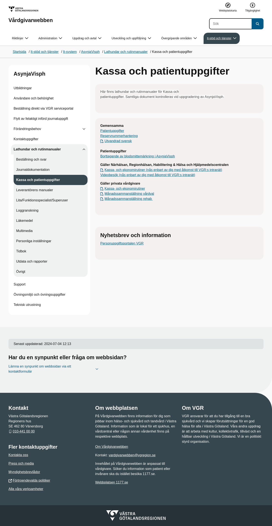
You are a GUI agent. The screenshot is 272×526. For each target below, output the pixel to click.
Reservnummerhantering (119, 136)
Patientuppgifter (112, 131)
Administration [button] (50, 38)
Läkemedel (24, 220)
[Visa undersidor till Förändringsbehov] (84, 129)
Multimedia (24, 231)
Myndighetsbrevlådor (24, 472)
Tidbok (21, 251)
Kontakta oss (18, 455)
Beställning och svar (31, 159)
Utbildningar (23, 88)
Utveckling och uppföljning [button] (131, 38)
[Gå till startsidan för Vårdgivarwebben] (30, 14)
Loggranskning (27, 210)
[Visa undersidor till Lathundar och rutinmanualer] (84, 149)
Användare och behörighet (34, 98)
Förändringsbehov (27, 129)
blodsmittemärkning (139, 156)
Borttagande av (112, 156)
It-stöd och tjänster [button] (221, 38)
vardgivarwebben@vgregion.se (132, 455)
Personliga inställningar (33, 241)
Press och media (21, 463)
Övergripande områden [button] (179, 38)
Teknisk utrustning (27, 305)
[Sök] (230, 23)
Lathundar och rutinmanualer (37, 149)
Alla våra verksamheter (25, 489)
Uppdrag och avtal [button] (86, 38)
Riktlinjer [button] (20, 38)
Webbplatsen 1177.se (111, 482)
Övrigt (20, 271)
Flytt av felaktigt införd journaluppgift (41, 118)
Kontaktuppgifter (26, 139)
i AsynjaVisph (165, 156)
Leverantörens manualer (34, 190)
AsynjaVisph (29, 74)
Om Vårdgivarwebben (111, 446)
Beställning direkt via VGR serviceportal (43, 108)
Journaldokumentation (33, 169)
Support (20, 284)
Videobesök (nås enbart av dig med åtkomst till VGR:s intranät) (147, 175)
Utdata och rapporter (31, 261)
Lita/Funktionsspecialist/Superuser (42, 200)
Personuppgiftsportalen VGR (122, 243)
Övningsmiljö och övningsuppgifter (39, 294)
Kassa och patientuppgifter (38, 180)
